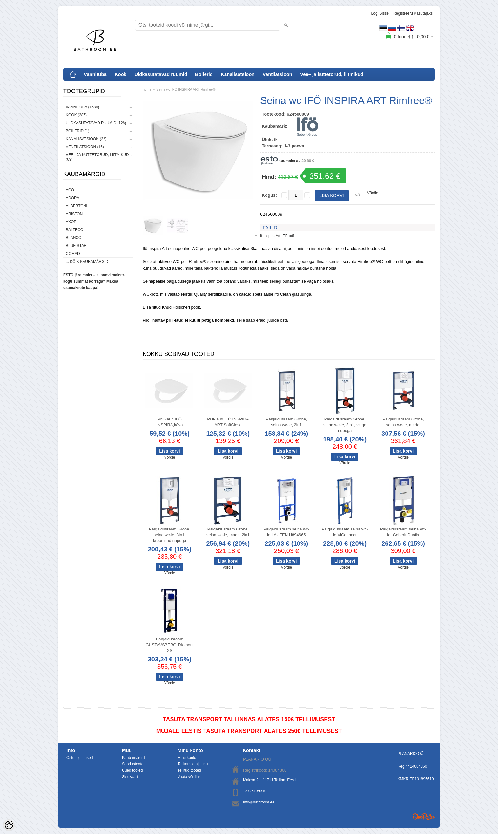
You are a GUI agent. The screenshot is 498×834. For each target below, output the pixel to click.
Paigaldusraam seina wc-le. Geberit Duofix (403, 532)
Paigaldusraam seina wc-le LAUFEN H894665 (286, 532)
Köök (121, 74)
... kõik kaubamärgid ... (89, 261)
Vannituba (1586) (82, 107)
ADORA (72, 198)
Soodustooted (133, 764)
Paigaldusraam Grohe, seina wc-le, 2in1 (286, 422)
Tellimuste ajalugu (193, 764)
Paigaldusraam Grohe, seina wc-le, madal (403, 422)
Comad (73, 253)
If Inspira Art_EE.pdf (277, 236)
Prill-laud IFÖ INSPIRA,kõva (169, 422)
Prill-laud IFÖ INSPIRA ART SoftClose (228, 422)
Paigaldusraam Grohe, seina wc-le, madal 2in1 (228, 532)
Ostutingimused (79, 757)
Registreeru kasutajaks (413, 13)
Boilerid (204, 74)
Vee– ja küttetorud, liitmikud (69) (97, 157)
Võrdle (372, 193)
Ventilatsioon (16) (85, 147)
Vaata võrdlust (190, 777)
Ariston (74, 214)
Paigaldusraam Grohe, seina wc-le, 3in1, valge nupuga (344, 425)
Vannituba (95, 74)
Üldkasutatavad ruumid (160, 74)
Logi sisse (380, 13)
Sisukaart (130, 777)
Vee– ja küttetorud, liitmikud (331, 74)
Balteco (74, 230)
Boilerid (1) (77, 131)
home (147, 89)
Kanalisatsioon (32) (86, 139)
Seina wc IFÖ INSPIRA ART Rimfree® (185, 89)
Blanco (73, 238)
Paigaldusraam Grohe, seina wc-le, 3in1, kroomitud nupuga (169, 535)
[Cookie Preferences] (9, 825)
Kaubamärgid (133, 757)
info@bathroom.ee (258, 802)
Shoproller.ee (424, 816)
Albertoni (76, 206)
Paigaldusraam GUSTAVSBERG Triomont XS (169, 645)
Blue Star (76, 245)
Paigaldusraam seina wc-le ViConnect (345, 532)
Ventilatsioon (277, 74)
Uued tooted (132, 770)
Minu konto (187, 757)
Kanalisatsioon (238, 74)
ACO (70, 190)
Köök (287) (76, 115)
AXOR (71, 222)
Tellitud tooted (189, 770)
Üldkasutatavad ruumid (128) (96, 123)
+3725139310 (254, 791)
